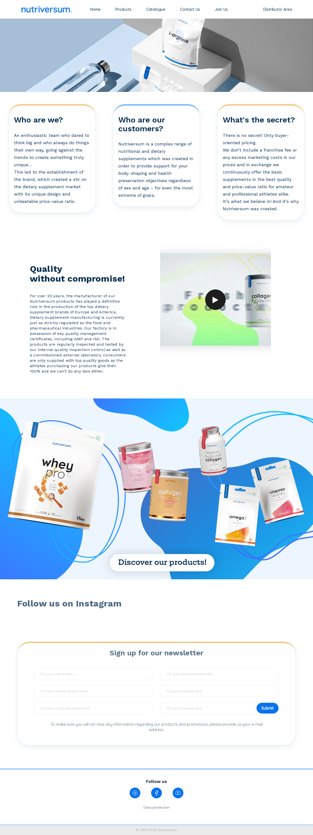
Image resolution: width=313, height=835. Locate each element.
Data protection (156, 807)
